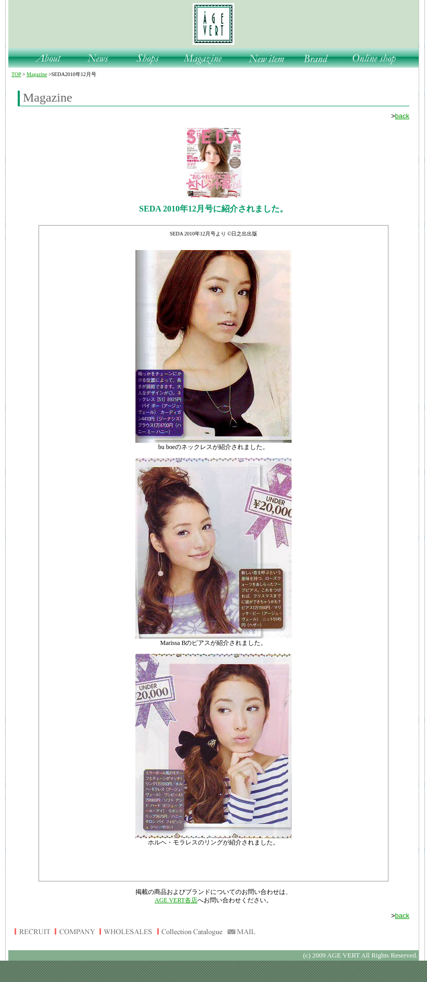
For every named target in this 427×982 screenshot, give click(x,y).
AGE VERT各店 (176, 900)
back (402, 116)
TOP (16, 74)
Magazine (37, 74)
